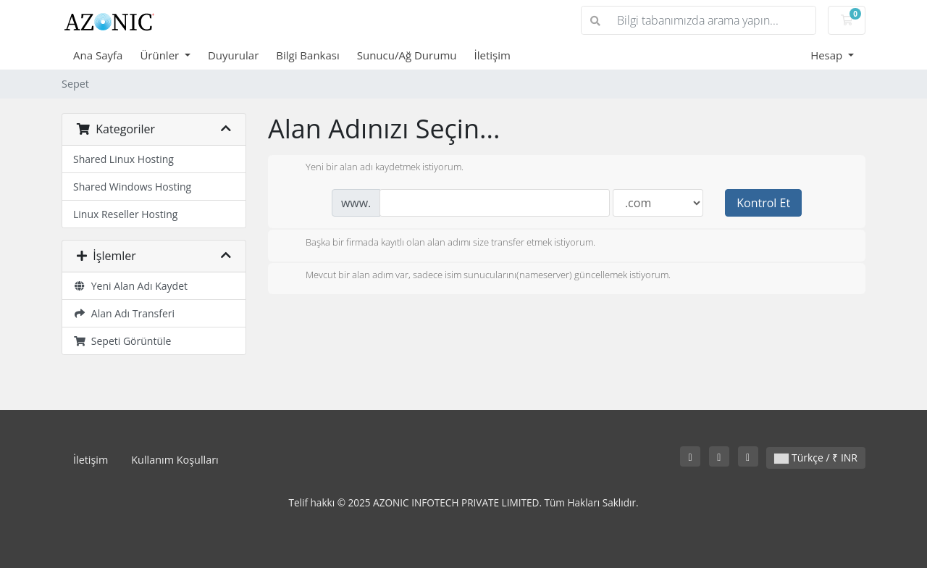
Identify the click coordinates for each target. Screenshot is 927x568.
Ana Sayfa (97, 55)
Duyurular (233, 55)
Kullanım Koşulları (174, 460)
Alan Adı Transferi (124, 313)
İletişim (492, 55)
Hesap (827, 55)
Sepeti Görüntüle (122, 341)
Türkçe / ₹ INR (815, 457)
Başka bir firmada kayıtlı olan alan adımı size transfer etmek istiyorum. (438, 243)
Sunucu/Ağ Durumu (407, 55)
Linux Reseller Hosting (125, 214)
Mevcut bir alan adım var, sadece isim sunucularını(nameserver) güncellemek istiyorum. (476, 276)
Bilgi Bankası (307, 55)
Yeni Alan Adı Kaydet (130, 286)
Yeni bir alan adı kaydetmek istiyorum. (373, 168)
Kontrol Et (763, 203)
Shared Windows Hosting (132, 186)
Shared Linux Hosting (123, 159)
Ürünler (161, 55)
